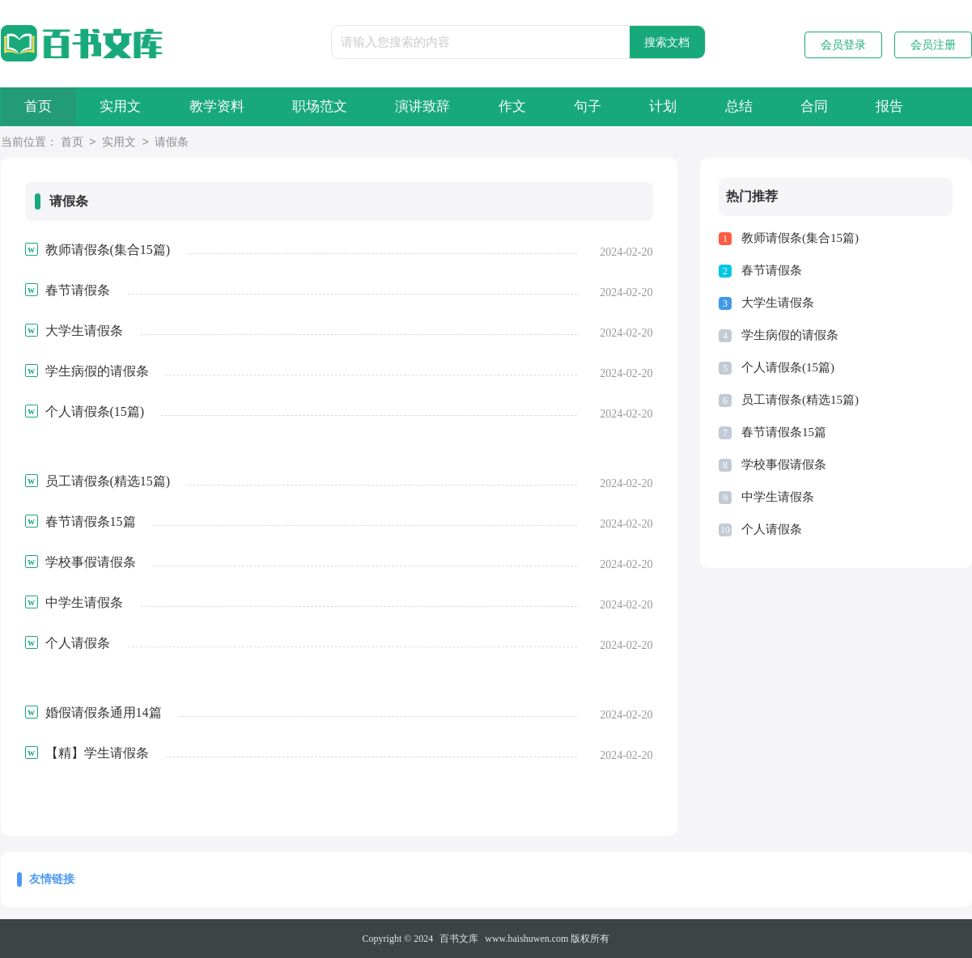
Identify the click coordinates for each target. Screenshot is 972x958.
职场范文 (327, 106)
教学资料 (222, 106)
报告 (913, 106)
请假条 (172, 143)
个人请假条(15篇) (787, 367)
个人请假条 (771, 529)
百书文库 (458, 938)
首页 (39, 106)
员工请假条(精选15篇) (800, 399)
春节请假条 (771, 270)
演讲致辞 (433, 106)
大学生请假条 (777, 302)
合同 (835, 106)
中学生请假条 (777, 496)
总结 (757, 106)
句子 (602, 106)
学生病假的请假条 (789, 335)
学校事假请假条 (783, 464)
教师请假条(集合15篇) (800, 237)
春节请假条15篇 (783, 432)
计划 (680, 106)
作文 (524, 106)
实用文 (124, 106)
